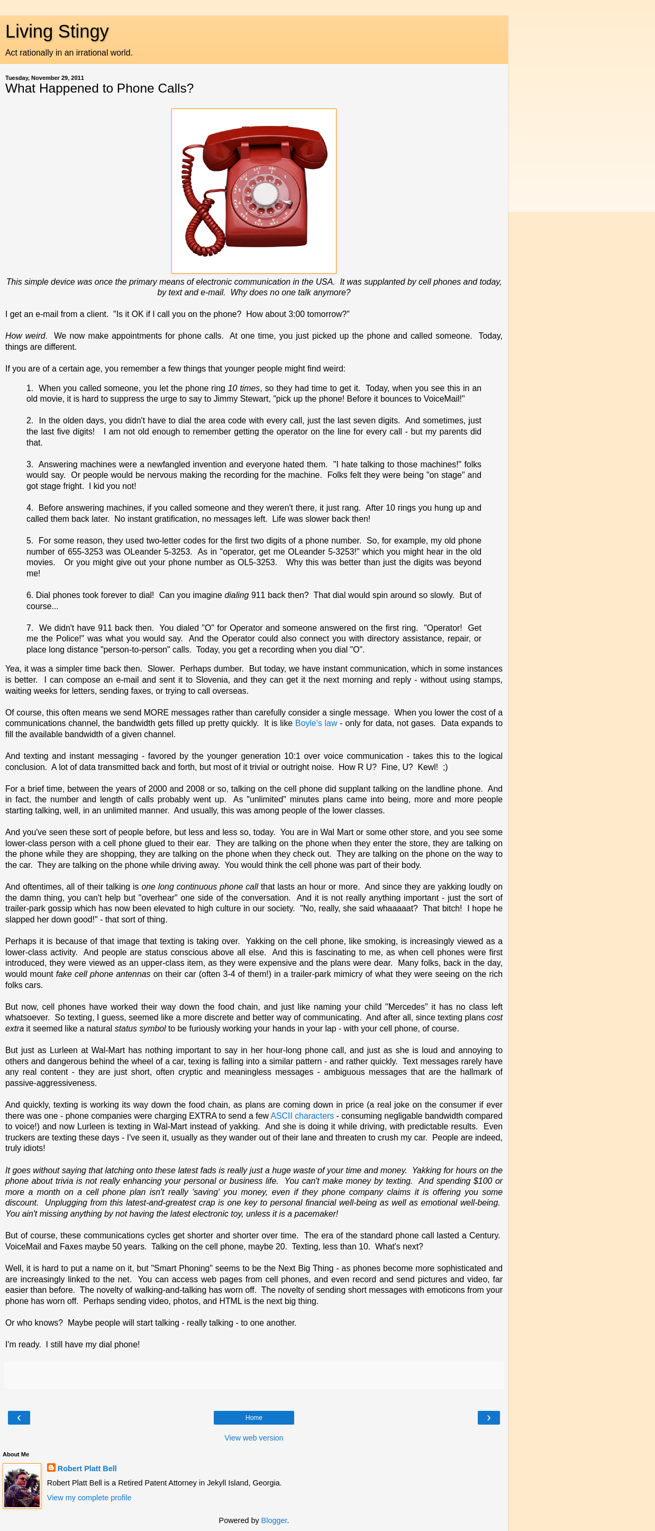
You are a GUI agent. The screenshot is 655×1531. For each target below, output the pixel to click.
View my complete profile (89, 1497)
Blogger (274, 1520)
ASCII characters (302, 1115)
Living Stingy (57, 31)
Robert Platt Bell (87, 1468)
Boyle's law (316, 723)
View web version (254, 1438)
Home (253, 1417)
